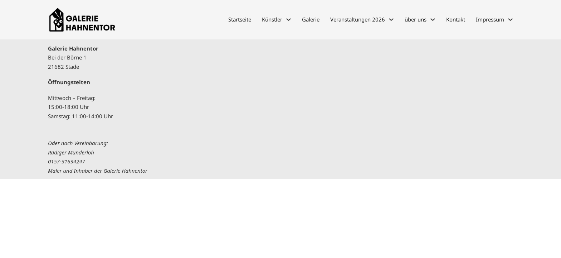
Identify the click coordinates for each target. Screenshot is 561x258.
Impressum (490, 19)
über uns (415, 19)
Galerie (310, 19)
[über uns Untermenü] (432, 19)
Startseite (239, 19)
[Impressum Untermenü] (510, 19)
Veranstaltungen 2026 (357, 19)
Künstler (272, 19)
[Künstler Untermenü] (288, 19)
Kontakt (455, 19)
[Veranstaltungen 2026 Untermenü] (391, 19)
